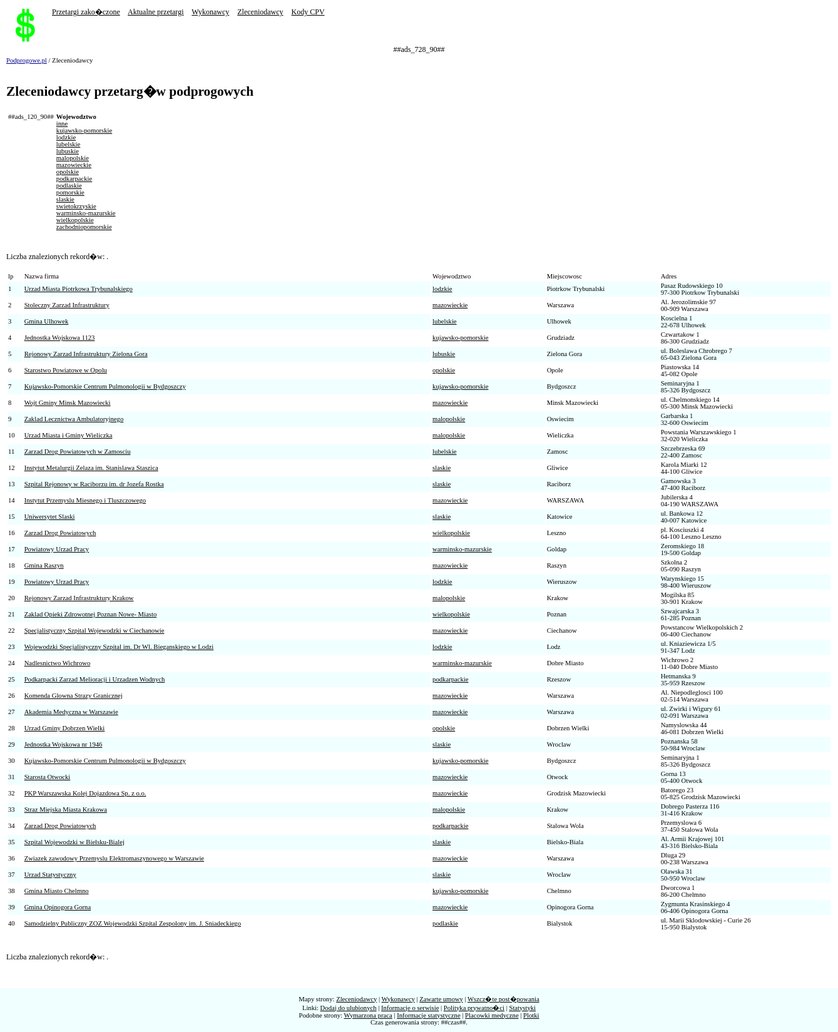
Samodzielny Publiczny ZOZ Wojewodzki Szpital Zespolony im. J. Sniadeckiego (132, 923)
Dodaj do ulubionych (348, 1007)
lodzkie (66, 137)
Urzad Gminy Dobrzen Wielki (64, 728)
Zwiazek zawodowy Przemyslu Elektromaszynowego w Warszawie (114, 858)
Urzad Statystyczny (50, 874)
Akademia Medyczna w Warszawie (71, 711)
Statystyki (522, 1007)
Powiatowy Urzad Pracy (56, 549)
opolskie (67, 171)
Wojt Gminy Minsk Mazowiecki (67, 402)
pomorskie (70, 192)
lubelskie (68, 144)
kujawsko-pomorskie (84, 130)
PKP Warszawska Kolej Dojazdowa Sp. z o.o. (85, 793)
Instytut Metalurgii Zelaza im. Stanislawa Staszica (91, 467)
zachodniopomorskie (84, 226)
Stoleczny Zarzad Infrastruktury (67, 305)
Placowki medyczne (492, 1015)
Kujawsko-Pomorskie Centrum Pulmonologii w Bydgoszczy (105, 386)
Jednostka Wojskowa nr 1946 (63, 744)
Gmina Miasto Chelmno (56, 890)
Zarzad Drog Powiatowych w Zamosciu (77, 451)
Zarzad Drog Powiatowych (60, 532)
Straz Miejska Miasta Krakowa (65, 809)
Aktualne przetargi (155, 12)
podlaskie (69, 185)
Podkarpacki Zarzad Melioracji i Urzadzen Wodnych (94, 679)
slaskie (65, 199)
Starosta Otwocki (47, 777)
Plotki (531, 1015)
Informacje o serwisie (410, 1007)
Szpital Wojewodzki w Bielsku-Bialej (74, 842)
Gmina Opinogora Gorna (57, 907)
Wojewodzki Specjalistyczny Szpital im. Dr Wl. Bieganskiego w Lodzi (119, 646)
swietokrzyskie (76, 206)
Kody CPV (308, 12)
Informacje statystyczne (428, 1015)
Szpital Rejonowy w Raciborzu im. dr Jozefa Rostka (94, 484)
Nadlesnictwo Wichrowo (57, 663)
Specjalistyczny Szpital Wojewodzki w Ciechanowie (94, 630)
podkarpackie (74, 178)
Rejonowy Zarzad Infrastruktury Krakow (79, 598)
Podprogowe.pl (26, 60)
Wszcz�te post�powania (503, 999)
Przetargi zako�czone (86, 12)
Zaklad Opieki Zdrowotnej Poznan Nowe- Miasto (90, 614)
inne (62, 123)
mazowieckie (73, 164)
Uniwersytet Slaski (49, 516)
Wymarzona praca (368, 1015)
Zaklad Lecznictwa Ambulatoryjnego (74, 419)
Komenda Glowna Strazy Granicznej (73, 695)
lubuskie (67, 151)
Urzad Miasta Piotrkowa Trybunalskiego (78, 288)
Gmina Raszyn (44, 565)
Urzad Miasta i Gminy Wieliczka (68, 435)
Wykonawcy (210, 12)
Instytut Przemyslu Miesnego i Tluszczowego (85, 500)
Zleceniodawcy (260, 12)
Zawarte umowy (441, 999)
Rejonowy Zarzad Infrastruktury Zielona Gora (86, 353)
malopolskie (72, 158)
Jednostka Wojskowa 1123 (59, 337)
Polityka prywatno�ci (474, 1007)
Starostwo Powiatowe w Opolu (65, 370)
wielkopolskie (75, 220)
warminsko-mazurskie (86, 213)
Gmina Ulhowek (46, 321)
